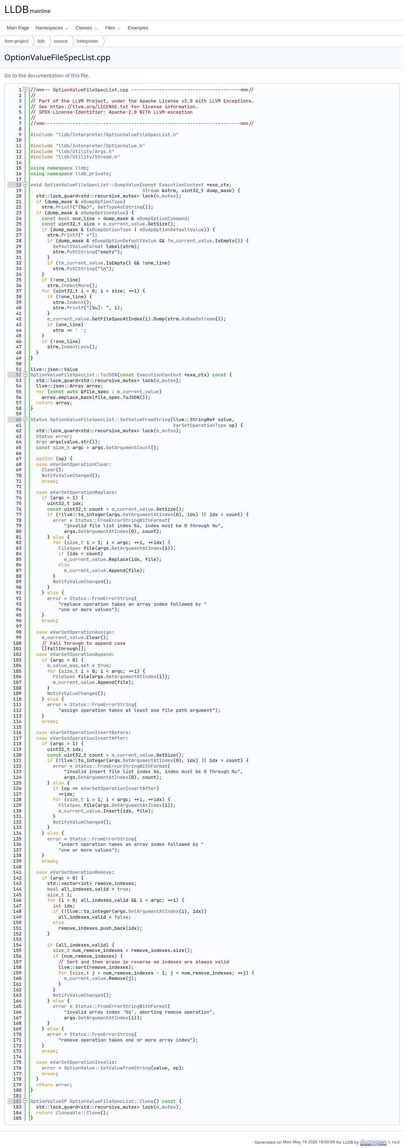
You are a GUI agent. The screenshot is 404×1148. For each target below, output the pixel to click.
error (63, 436)
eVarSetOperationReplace (82, 492)
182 (15, 1101)
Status (38, 419)
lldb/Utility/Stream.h (87, 157)
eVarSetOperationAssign (81, 632)
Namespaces (51, 27)
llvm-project (16, 41)
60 (15, 419)
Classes (87, 27)
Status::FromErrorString (102, 598)
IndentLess (75, 347)
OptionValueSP (48, 1101)
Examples (138, 27)
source (61, 41)
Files (112, 27)
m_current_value (124, 224)
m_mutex (166, 196)
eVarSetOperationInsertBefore (89, 732)
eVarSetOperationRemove (81, 872)
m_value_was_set (68, 665)
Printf (64, 207)
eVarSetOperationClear (79, 464)
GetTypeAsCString (120, 207)
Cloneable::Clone (78, 1113)
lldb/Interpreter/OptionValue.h (100, 146)
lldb (40, 41)
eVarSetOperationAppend (81, 654)
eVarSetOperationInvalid (82, 1062)
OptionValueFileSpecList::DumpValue (91, 185)
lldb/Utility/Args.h (84, 151)
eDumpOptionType (102, 202)
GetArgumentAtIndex (148, 514)
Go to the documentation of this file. (46, 75)
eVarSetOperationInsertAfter (88, 738)
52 (15, 375)
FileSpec (69, 548)
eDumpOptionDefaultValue (171, 230)
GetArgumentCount (128, 447)
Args (41, 442)
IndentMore (75, 285)
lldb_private (92, 174)
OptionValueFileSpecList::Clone (111, 1101)
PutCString (81, 252)
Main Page (18, 27)
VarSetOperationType (199, 425)
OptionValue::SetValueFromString (107, 1068)
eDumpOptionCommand (162, 218)
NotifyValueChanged (67, 475)
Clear (49, 470)
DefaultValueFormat (78, 246)
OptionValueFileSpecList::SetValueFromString (110, 419)
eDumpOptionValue (103, 213)
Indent (75, 302)
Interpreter (87, 41)
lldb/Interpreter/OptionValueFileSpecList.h (117, 135)
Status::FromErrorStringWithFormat (121, 520)
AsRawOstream (198, 319)
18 (15, 185)
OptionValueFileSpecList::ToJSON (73, 375)
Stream (150, 190)
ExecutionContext (181, 185)
